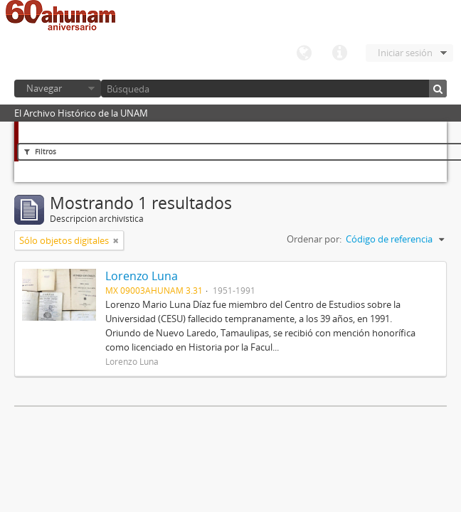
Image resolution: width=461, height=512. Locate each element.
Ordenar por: (314, 239)
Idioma (304, 53)
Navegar (44, 88)
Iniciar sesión (405, 52)
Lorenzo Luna (141, 276)
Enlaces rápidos (339, 53)
